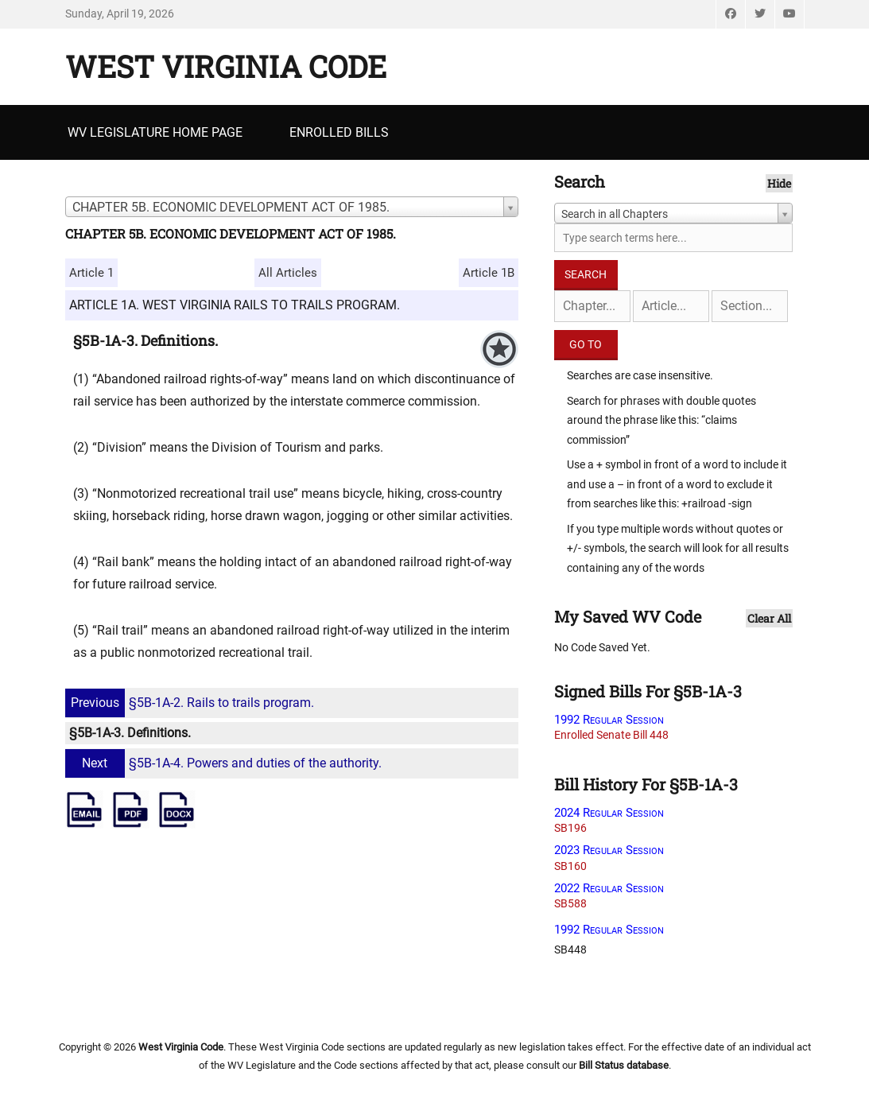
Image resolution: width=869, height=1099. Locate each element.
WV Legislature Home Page (155, 132)
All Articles (287, 273)
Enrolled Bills (339, 132)
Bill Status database (624, 1065)
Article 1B (488, 273)
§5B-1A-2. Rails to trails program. (191, 702)
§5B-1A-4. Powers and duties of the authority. (225, 763)
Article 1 (91, 273)
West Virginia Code (225, 66)
